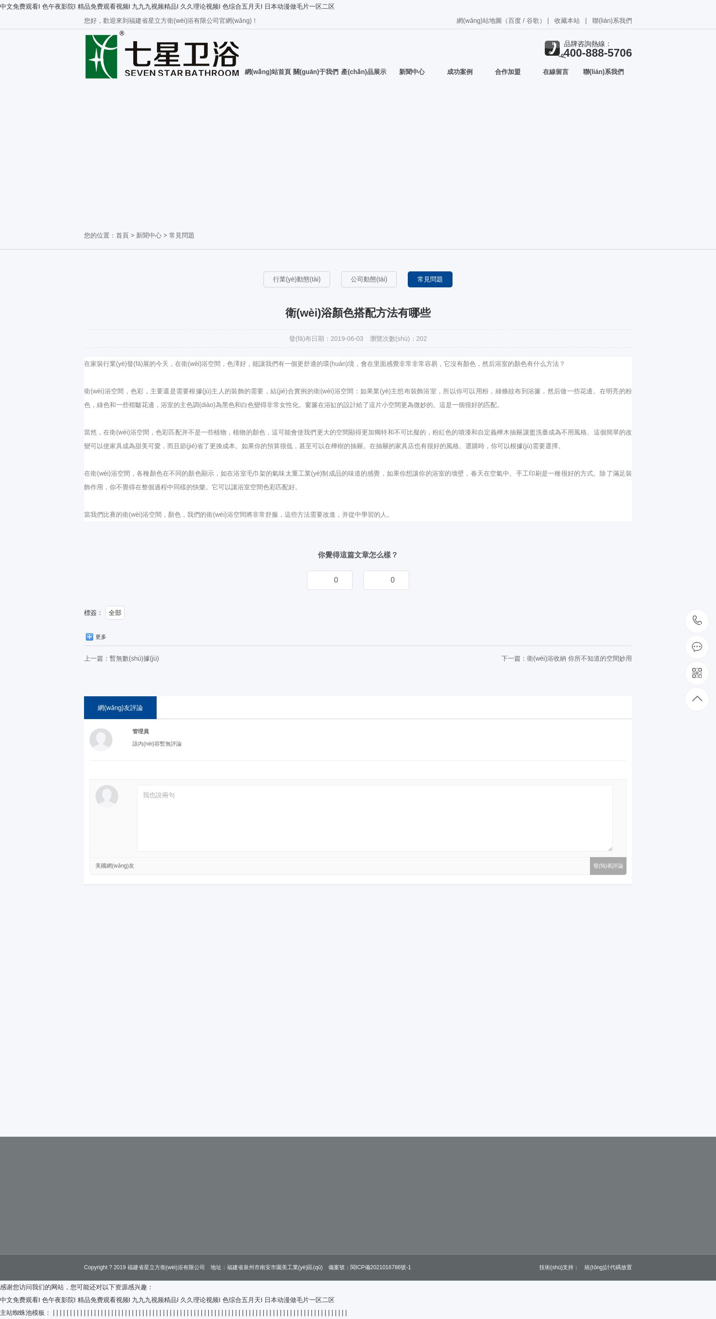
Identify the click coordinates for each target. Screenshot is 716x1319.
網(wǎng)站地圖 (479, 20)
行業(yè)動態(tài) (297, 279)
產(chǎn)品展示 (363, 71)
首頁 (122, 235)
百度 (514, 20)
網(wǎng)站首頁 (268, 71)
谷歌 (532, 20)
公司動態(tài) (369, 279)
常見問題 (182, 235)
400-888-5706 (697, 621)
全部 (115, 612)
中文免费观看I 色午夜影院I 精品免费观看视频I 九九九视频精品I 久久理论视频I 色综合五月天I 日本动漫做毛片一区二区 (167, 6)
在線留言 (556, 71)
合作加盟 (508, 71)
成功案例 (460, 71)
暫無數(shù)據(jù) (134, 658)
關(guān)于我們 (315, 71)
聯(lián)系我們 (612, 20)
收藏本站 (567, 20)
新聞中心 (412, 71)
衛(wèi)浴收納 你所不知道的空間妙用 (579, 658)
